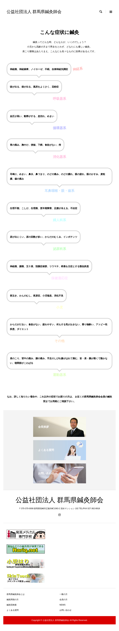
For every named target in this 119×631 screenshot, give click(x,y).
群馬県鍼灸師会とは (16, 594)
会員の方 (63, 599)
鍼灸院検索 (12, 605)
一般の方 (63, 594)
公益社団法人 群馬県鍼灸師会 (34, 11)
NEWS (62, 605)
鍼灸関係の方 (13, 599)
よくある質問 (13, 610)
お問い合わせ (65, 610)
